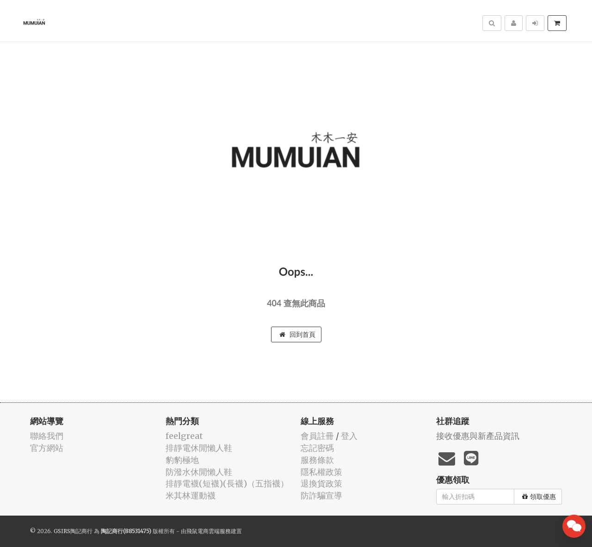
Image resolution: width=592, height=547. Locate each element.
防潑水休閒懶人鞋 (199, 472)
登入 (349, 436)
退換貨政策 (321, 483)
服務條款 (317, 460)
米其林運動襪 (191, 495)
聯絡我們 (46, 436)
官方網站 (46, 448)
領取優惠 (539, 496)
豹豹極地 (182, 460)
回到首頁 (297, 334)
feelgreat (184, 436)
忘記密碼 (317, 448)
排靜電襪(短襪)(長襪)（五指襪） (227, 483)
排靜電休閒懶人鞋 (199, 448)
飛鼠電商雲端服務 (208, 531)
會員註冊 (317, 436)
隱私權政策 (321, 472)
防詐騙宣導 (321, 495)
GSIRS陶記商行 (73, 531)
